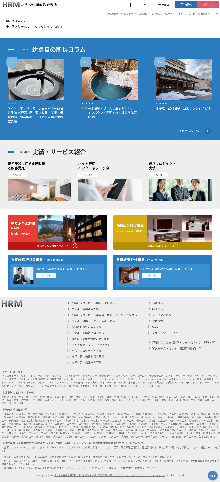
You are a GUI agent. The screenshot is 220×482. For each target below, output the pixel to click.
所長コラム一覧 (195, 131)
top (212, 475)
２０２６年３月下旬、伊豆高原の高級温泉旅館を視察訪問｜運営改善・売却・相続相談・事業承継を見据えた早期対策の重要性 (35, 114)
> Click (17, 174)
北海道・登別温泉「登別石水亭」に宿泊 (183, 108)
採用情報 (157, 321)
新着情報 (157, 303)
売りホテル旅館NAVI (184, 342)
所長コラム (159, 309)
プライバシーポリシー (166, 333)
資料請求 (186, 4)
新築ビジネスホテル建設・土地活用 (93, 303)
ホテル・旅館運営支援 (85, 309)
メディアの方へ (161, 315)
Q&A (155, 327)
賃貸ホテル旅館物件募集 (86, 362)
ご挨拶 (141, 5)
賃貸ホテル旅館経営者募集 (87, 356)
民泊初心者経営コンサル (86, 327)
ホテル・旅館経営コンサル (87, 333)
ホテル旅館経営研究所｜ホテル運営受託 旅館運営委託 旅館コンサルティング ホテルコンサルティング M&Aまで (109, 475)
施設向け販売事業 (176, 348)
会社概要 (164, 5)
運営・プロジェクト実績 (86, 350)
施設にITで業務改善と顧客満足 (90, 339)
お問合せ (208, 4)
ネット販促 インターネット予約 (90, 345)
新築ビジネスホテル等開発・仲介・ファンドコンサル (104, 315)
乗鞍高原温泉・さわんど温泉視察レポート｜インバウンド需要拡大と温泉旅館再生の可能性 (109, 112)
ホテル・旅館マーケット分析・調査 (93, 321)
